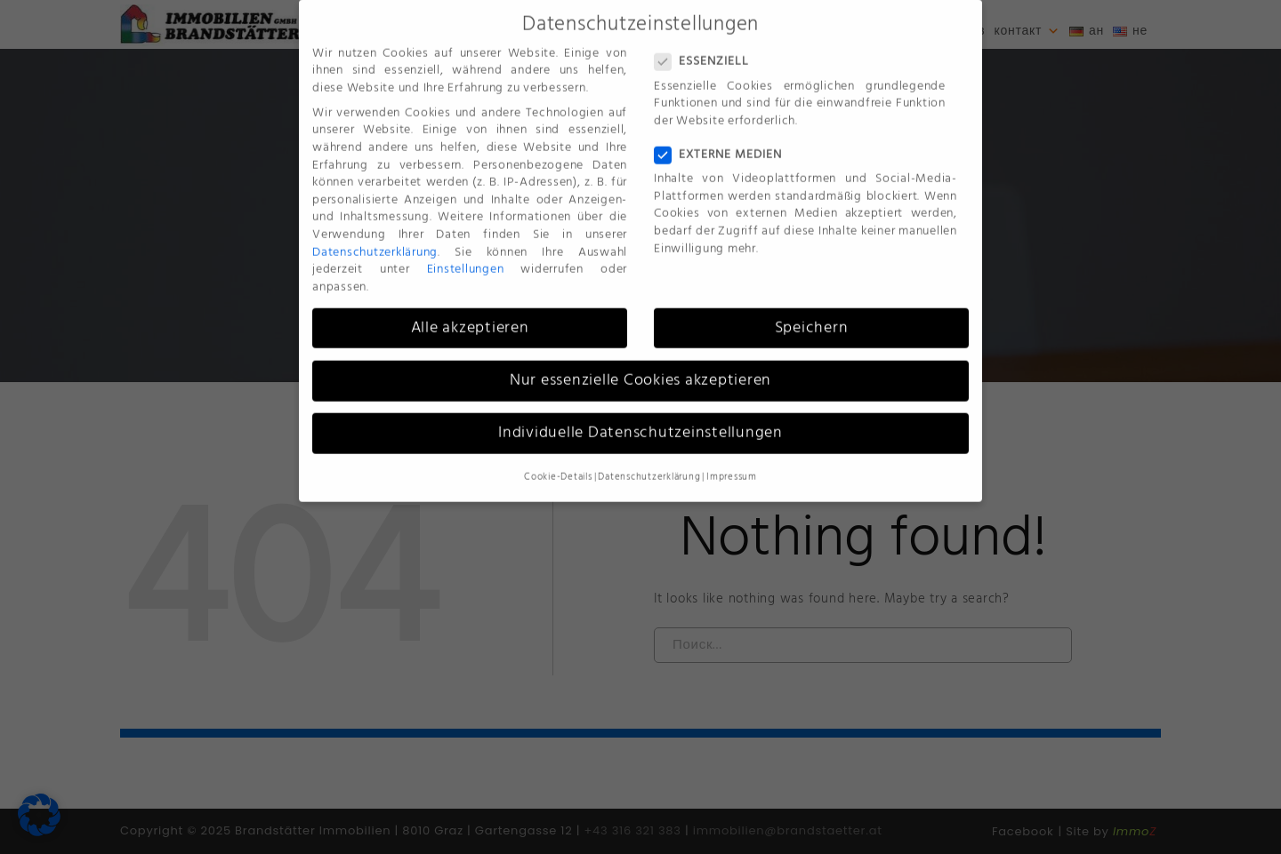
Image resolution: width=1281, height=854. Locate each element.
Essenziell (701, 50)
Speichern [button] (812, 315)
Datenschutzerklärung (375, 240)
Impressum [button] (731, 465)
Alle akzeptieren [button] (470, 315)
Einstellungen (465, 257)
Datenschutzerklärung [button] (649, 465)
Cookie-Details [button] (558, 465)
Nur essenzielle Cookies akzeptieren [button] (640, 368)
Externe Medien (718, 142)
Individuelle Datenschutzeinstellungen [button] (640, 420)
